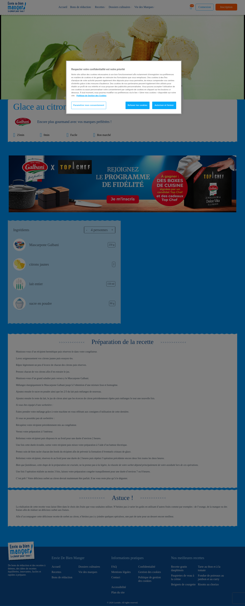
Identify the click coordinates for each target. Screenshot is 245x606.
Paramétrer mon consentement (88, 105)
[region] (124, 87)
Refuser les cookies (137, 105)
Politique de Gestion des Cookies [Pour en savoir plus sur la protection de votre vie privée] (91, 95)
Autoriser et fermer (164, 105)
